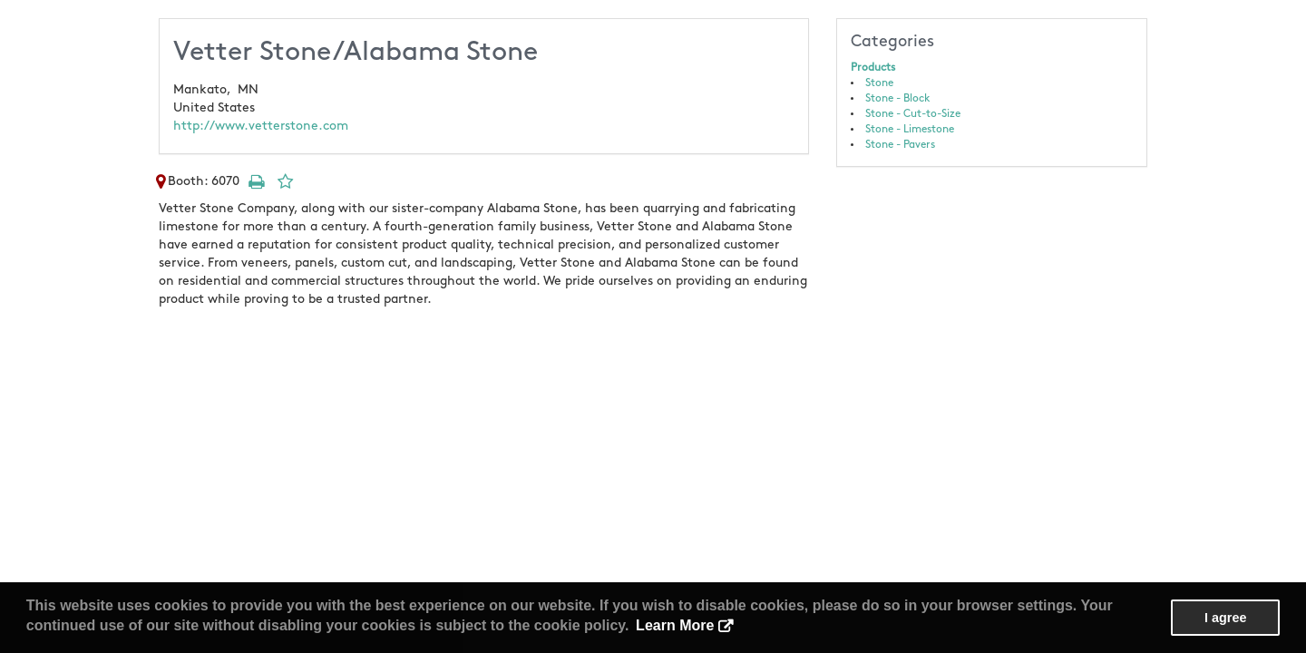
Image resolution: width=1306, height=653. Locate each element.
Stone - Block (898, 98)
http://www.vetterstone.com (260, 126)
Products (873, 68)
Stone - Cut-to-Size (912, 114)
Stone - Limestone (909, 129)
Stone (879, 83)
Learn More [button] (675, 625)
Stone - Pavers (900, 145)
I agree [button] (1225, 617)
